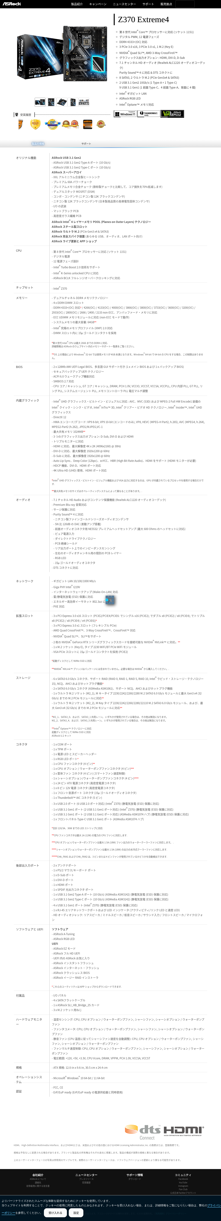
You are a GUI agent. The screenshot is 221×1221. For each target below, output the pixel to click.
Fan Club (183, 1189)
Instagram (183, 1185)
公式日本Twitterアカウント (183, 1192)
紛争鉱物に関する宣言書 (38, 1185)
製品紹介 (77, 4)
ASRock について (38, 1178)
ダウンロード (134, 1178)
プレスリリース (86, 1178)
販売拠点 (166, 4)
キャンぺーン (97, 4)
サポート (148, 4)
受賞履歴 (86, 1182)
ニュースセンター (124, 4)
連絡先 (38, 1182)
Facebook (183, 1178)
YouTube (183, 1182)
